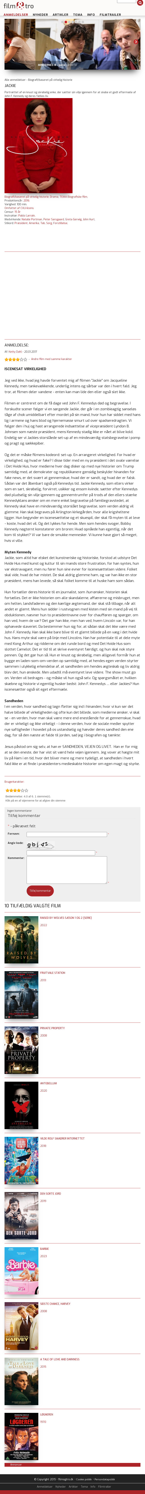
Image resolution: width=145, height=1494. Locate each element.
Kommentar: (16, 858)
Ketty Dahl (15, 352)
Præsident (21, 223)
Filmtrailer (110, 15)
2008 (43, 1035)
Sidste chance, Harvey (55, 1304)
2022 (43, 925)
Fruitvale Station (52, 973)
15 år (18, 212)
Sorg (49, 223)
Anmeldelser (16, 15)
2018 (43, 1146)
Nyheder (40, 15)
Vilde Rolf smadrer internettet (62, 1138)
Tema (78, 15)
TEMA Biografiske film (73, 197)
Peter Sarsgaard (53, 219)
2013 (43, 980)
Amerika (34, 223)
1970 (43, 1422)
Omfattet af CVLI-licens (19, 208)
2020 (43, 1091)
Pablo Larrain (26, 215)
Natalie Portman (32, 219)
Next (136, 41)
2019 (43, 1201)
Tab (42, 223)
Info (91, 15)
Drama (54, 197)
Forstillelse (60, 223)
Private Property (52, 1028)
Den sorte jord (50, 1194)
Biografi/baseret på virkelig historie (27, 197)
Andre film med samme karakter (51, 359)
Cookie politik (84, 1479)
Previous (9, 41)
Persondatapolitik (105, 1479)
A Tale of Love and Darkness (59, 1359)
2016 (26, 200)
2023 (43, 1256)
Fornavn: (14, 834)
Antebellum (48, 1083)
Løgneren (46, 1414)
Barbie (44, 1249)
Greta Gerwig (73, 219)
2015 (43, 1367)
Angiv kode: (15, 843)
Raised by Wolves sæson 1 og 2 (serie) (66, 918)
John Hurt (89, 219)
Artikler (60, 15)
